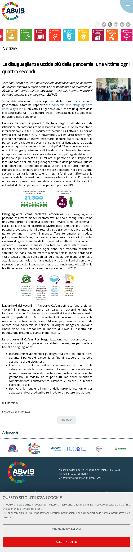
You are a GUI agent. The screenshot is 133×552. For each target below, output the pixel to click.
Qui (5, 512)
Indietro (66, 420)
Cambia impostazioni (66, 529)
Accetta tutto (66, 542)
